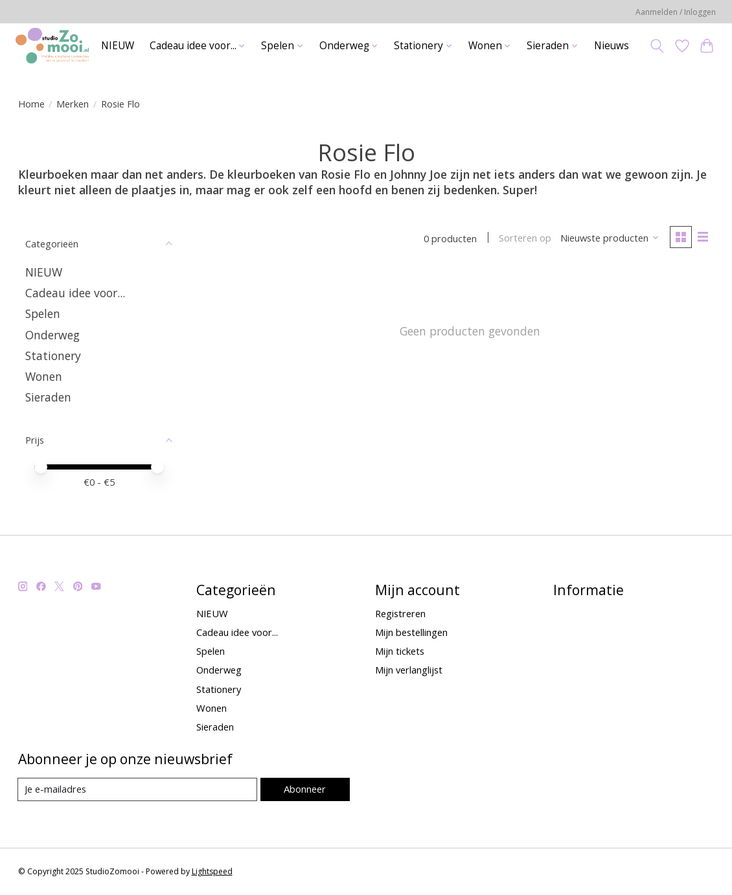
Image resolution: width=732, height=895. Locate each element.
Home (31, 103)
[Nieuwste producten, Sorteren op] (609, 238)
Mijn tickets (399, 650)
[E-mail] (137, 789)
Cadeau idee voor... (75, 292)
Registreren (400, 613)
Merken (72, 103)
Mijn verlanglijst (408, 669)
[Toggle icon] (656, 46)
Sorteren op (525, 238)
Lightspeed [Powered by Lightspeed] (212, 871)
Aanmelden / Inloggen (675, 11)
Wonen (43, 376)
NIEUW (117, 45)
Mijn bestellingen (411, 632)
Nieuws (611, 45)
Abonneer (305, 788)
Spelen (42, 313)
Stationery (53, 355)
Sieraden (48, 397)
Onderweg (52, 335)
